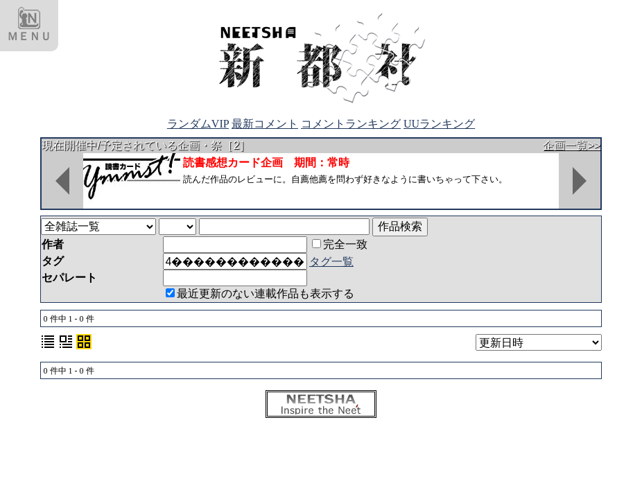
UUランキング (439, 124)
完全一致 (339, 244)
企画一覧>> (571, 145)
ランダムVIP (198, 124)
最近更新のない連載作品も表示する (260, 293)
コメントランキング (351, 124)
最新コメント (265, 124)
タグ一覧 (331, 262)
